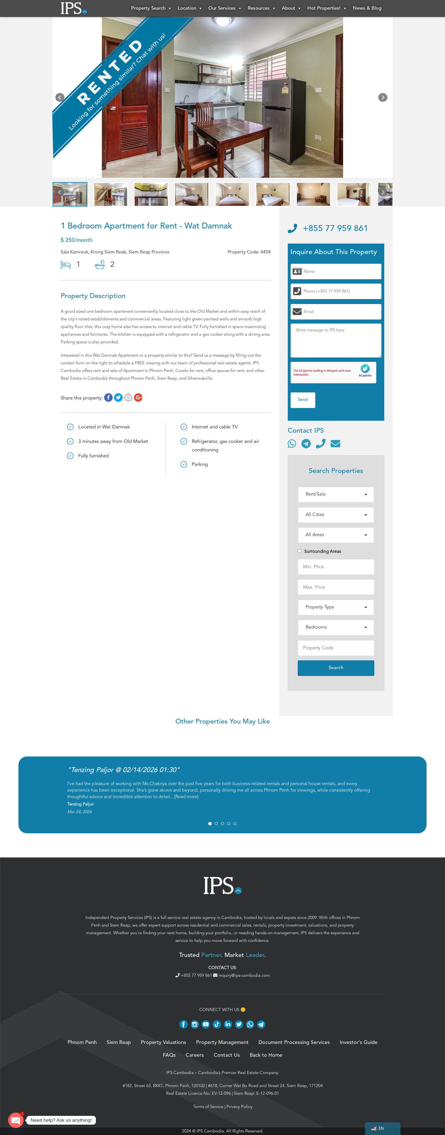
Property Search (151, 8)
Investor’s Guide (358, 1042)
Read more (186, 797)
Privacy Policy (239, 1106)
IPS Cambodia (180, 1072)
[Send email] (335, 443)
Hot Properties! (327, 8)
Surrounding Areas (319, 551)
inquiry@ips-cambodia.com (241, 975)
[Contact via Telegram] (306, 443)
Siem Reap (120, 925)
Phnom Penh (82, 1042)
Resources (262, 8)
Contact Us (227, 1055)
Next (384, 98)
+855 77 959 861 (328, 229)
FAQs (169, 1055)
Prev (61, 98)
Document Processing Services (294, 1042)
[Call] (321, 443)
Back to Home (266, 1055)
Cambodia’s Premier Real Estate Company (238, 1072)
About (292, 8)
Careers (195, 1055)
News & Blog (367, 8)
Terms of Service (208, 1106)
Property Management (222, 1042)
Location (190, 8)
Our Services (225, 8)
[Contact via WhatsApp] (292, 443)
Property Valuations (163, 1042)
